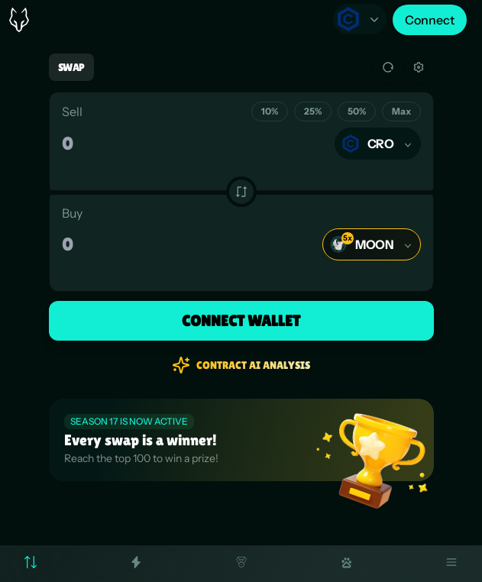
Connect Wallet (241, 320)
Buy (72, 213)
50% (357, 111)
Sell (72, 111)
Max (401, 111)
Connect (430, 19)
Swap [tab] (71, 67)
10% (269, 111)
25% (313, 111)
